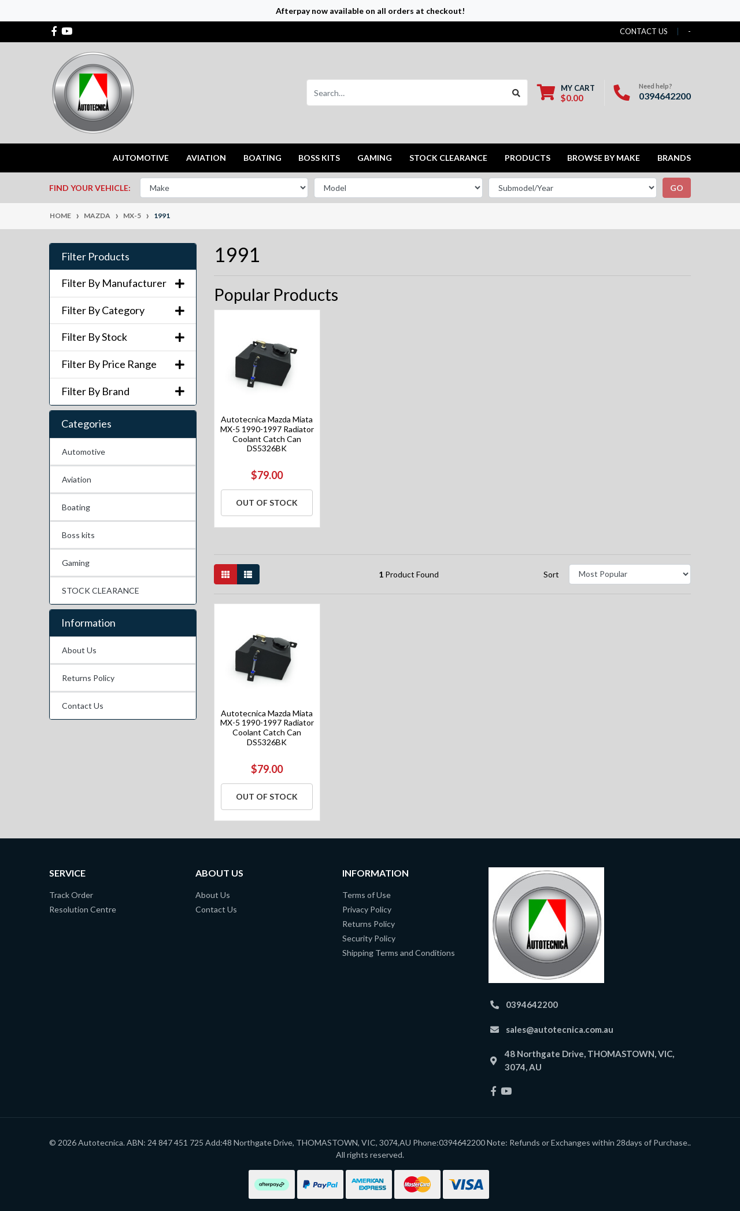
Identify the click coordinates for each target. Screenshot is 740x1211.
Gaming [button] (374, 158)
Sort (551, 574)
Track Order (71, 895)
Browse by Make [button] (603, 158)
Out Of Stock (267, 502)
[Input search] (406, 92)
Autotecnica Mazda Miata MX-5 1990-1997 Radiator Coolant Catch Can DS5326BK (267, 433)
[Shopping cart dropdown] (565, 93)
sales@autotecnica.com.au (559, 1029)
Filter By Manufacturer (122, 283)
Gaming (76, 563)
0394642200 (665, 95)
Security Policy (368, 938)
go (676, 188)
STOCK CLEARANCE (448, 158)
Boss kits (319, 158)
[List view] (248, 574)
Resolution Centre (82, 909)
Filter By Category (122, 310)
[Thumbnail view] (225, 574)
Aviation (76, 479)
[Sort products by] (630, 574)
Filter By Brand (122, 391)
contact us (644, 31)
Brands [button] (674, 158)
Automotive (83, 452)
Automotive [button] (141, 158)
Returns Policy (88, 678)
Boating (76, 507)
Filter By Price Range (122, 364)
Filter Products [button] (95, 257)
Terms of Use (366, 895)
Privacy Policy (366, 909)
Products (527, 158)
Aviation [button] (206, 158)
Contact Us (82, 706)
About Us (79, 650)
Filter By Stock (122, 337)
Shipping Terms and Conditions (398, 953)
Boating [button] (262, 158)
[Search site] (516, 92)
